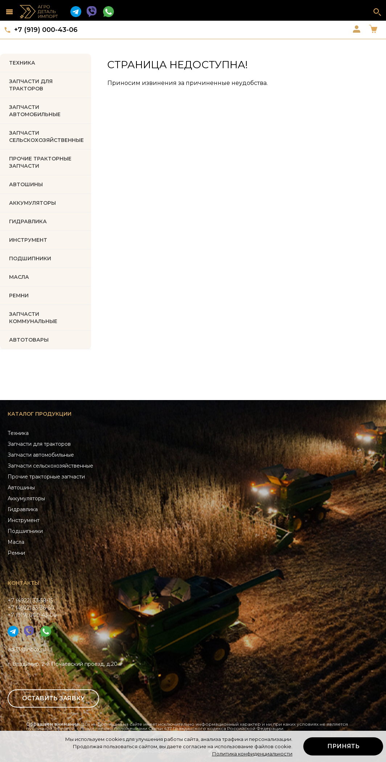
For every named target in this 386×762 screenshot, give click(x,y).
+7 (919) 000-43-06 (46, 30)
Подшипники (25, 531)
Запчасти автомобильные (35, 111)
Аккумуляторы (26, 498)
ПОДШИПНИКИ (30, 258)
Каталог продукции (39, 414)
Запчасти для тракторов (31, 85)
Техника (22, 63)
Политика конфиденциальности (252, 754)
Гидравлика (23, 509)
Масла (16, 542)
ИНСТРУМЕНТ (28, 240)
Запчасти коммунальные (33, 318)
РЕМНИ (19, 295)
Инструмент (24, 520)
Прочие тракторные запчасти (40, 162)
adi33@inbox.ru (27, 649)
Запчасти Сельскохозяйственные (46, 136)
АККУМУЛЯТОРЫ (32, 203)
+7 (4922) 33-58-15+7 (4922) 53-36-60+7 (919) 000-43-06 (32, 607)
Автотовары (29, 340)
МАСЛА (19, 277)
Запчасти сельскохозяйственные (50, 466)
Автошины (26, 184)
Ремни (16, 553)
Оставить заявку (53, 698)
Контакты (23, 583)
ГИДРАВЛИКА (28, 221)
